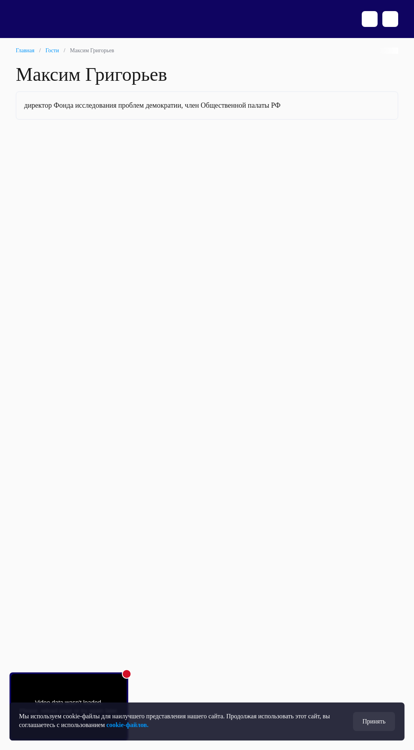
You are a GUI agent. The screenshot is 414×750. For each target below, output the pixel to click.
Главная (25, 50)
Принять (374, 721)
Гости (52, 50)
